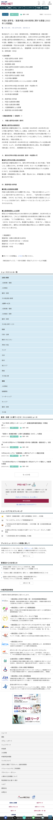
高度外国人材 (26, 28)
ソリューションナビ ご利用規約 (10, 768)
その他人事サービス (8, 324)
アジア (4, 350)
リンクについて (6, 760)
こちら (20, 256)
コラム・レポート (18, 8)
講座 (9, 8)
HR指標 (38, 8)
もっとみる (26, 475)
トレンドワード (29, 8)
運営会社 (4, 788)
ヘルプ (3, 784)
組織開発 (4, 391)
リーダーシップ (7, 396)
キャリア (4, 401)
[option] (13, 803)
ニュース (3, 8)
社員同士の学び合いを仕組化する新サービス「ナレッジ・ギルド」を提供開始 (28, 531)
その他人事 (5, 376)
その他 (4, 412)
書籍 (3, 381)
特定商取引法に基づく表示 (9, 780)
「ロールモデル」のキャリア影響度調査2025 (19, 520)
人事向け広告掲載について (9, 776)
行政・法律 (5, 334)
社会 (3, 329)
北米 (3, 355)
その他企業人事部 (7, 298)
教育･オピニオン (7, 339)
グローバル (5, 345)
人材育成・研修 (7, 314)
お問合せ (4, 792)
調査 (3, 370)
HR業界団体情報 (6, 756)
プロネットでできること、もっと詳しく (26, 497)
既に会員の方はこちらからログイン (26, 504)
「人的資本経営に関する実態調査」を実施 (18, 536)
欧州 (3, 360)
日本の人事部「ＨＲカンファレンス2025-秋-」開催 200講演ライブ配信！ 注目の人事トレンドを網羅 (20, 568)
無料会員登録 (26, 500)
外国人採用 (7, 28)
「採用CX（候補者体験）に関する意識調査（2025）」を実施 (24, 516)
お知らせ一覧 (26, 583)
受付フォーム (28, 548)
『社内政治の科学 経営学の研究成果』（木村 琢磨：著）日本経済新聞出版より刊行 (28, 525)
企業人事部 (5, 277)
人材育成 (4, 288)
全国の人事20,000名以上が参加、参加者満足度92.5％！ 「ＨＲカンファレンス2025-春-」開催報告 (20, 578)
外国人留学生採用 (16, 28)
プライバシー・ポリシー (8, 772)
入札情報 (45, 8)
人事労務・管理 (7, 283)
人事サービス (14, 14)
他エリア (4, 365)
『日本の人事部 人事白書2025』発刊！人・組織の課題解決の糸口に (25, 573)
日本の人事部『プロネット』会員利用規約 (14, 764)
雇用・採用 (5, 293)
